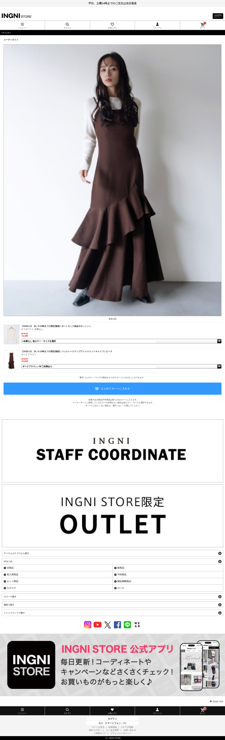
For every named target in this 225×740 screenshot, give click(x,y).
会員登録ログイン (217, 16)
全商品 (10, 567)
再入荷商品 (12, 574)
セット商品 (12, 581)
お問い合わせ (129, 730)
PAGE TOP (218, 701)
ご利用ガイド (99, 733)
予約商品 (121, 574)
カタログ (11, 588)
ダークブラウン (28, 354)
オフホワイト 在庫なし (32, 329)
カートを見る (98, 727)
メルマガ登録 (126, 727)
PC (124, 723)
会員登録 (112, 727)
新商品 (120, 567)
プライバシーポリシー (121, 733)
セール (120, 588)
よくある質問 (112, 730)
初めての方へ (95, 730)
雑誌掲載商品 (124, 581)
